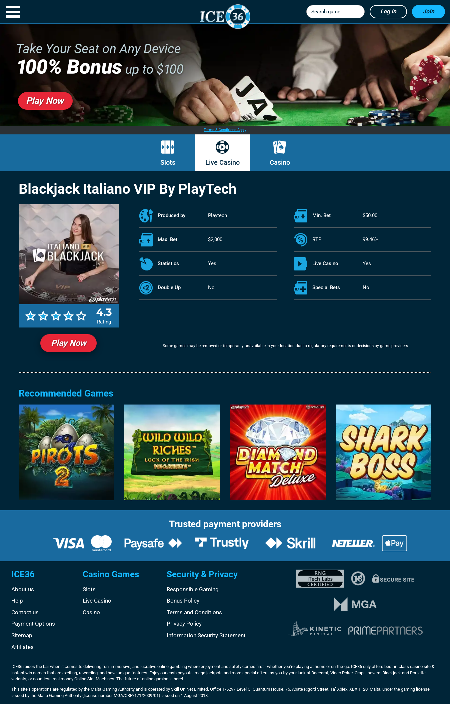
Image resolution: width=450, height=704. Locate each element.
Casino (280, 162)
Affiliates (22, 647)
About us (22, 589)
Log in (388, 11)
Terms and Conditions (194, 612)
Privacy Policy (184, 623)
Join (428, 11)
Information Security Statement (206, 635)
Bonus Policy (183, 600)
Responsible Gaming (193, 589)
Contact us (25, 612)
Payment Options (33, 623)
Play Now (68, 343)
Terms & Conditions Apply (225, 130)
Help (17, 600)
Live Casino (222, 162)
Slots (167, 162)
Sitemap (21, 635)
